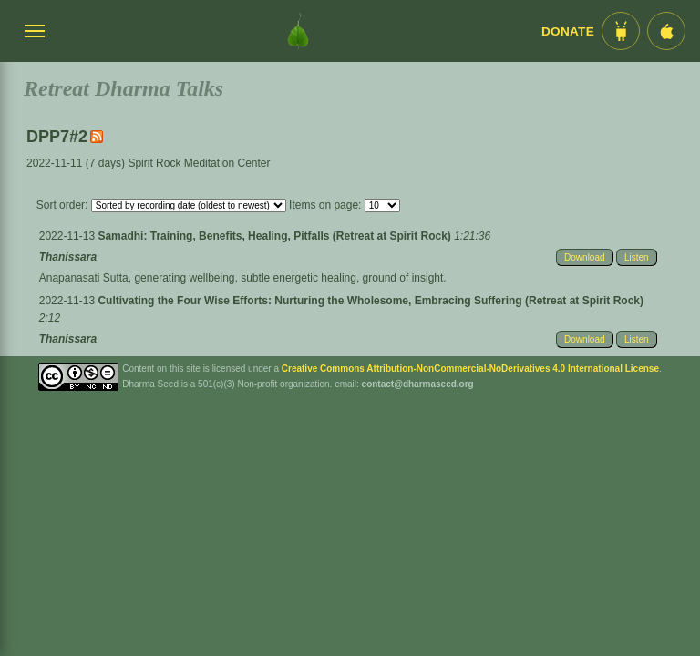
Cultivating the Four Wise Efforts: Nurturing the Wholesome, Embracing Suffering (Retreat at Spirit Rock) (370, 300)
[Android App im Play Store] (621, 31)
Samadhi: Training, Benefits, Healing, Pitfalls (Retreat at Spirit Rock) (276, 236)
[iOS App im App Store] (666, 31)
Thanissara (68, 257)
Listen (636, 257)
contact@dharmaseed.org (418, 384)
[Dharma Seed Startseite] (298, 31)
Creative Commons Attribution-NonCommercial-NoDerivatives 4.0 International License (470, 369)
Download (584, 257)
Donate (567, 31)
